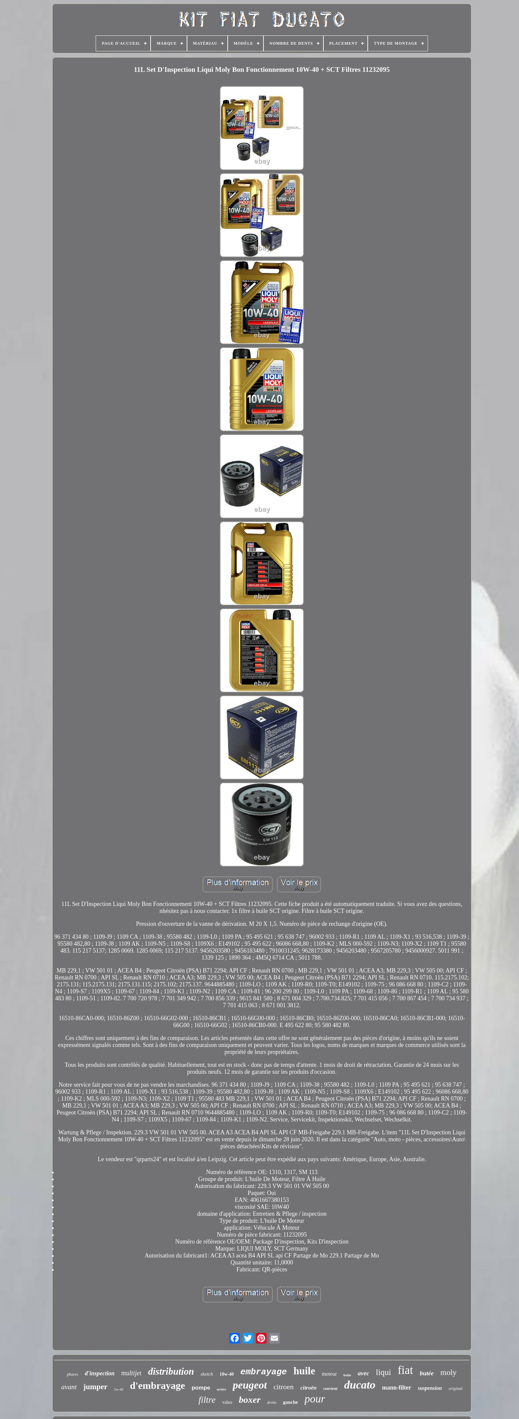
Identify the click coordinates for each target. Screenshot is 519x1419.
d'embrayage (157, 1385)
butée (427, 1373)
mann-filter (396, 1387)
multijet (131, 1373)
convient (330, 1388)
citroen (283, 1387)
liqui (383, 1372)
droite (271, 1402)
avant (69, 1387)
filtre (207, 1400)
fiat (405, 1370)
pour (315, 1399)
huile (304, 1371)
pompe (201, 1388)
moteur (329, 1374)
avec (363, 1373)
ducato (359, 1385)
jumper (95, 1387)
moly (448, 1372)
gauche (290, 1402)
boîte (347, 1375)
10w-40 (227, 1374)
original (455, 1388)
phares (72, 1374)
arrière (221, 1389)
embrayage (263, 1372)
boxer (249, 1400)
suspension (430, 1388)
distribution (171, 1371)
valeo (227, 1402)
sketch (207, 1374)
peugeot (250, 1385)
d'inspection (100, 1373)
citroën (308, 1388)
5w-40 (118, 1389)
